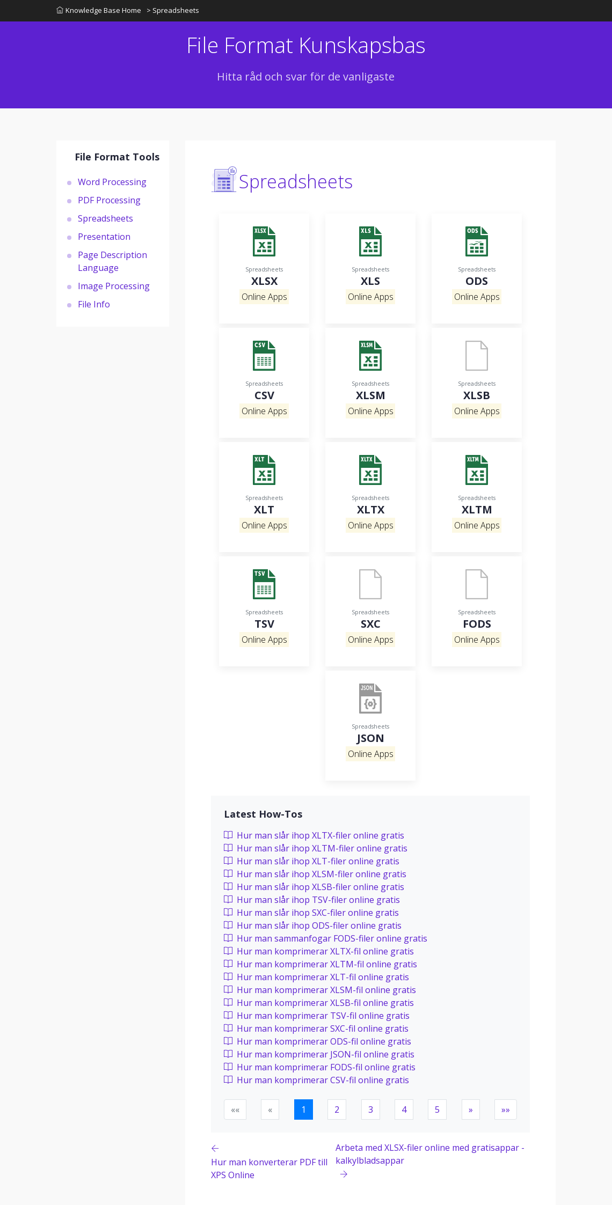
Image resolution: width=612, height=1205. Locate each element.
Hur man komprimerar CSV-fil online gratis (316, 1080)
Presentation (104, 237)
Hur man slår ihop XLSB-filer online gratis (314, 887)
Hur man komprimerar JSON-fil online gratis (319, 1054)
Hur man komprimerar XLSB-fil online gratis (319, 1003)
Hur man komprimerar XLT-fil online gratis (316, 977)
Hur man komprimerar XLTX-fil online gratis (319, 951)
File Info (94, 304)
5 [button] (437, 1109)
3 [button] (370, 1109)
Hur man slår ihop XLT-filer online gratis (311, 861)
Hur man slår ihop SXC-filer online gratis (311, 913)
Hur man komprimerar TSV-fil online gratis (317, 1016)
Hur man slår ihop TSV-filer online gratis (312, 900)
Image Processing (114, 286)
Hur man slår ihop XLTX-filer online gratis (314, 835)
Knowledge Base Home (98, 10)
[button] (471, 1109)
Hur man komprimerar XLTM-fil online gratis (320, 964)
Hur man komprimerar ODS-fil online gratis (317, 1041)
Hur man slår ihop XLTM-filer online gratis (315, 848)
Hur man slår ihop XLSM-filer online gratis (315, 874)
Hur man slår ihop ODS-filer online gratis (313, 925)
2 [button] (336, 1109)
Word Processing (112, 182)
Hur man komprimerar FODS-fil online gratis (320, 1067)
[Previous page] (273, 1161)
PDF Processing (109, 200)
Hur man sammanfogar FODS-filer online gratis (325, 938)
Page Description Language (112, 261)
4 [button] (404, 1109)
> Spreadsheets (173, 10)
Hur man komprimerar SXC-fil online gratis (316, 1028)
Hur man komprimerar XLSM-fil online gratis (320, 990)
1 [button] (303, 1109)
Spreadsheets (105, 218)
